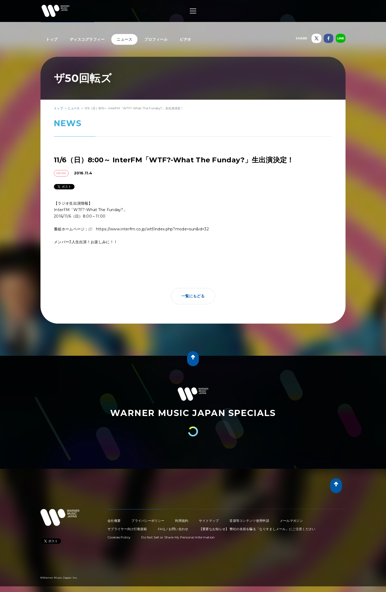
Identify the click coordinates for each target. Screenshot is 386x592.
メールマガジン (291, 521)
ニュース (124, 39)
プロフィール (156, 39)
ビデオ (185, 39)
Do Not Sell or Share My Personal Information (178, 537)
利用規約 (181, 521)
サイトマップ (209, 521)
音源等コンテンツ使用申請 (249, 521)
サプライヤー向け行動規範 (127, 529)
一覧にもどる (193, 296)
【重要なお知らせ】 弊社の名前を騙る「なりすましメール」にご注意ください (257, 529)
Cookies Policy (119, 537)
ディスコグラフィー (87, 39)
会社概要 (114, 521)
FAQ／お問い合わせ (173, 529)
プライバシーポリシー (147, 521)
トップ (52, 39)
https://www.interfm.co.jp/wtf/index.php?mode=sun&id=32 (152, 229)
